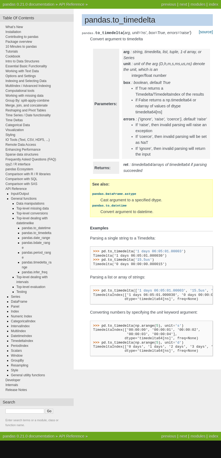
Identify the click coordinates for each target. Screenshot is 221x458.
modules (197, 4)
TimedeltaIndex (22, 341)
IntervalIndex (20, 326)
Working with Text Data (22, 71)
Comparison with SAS (21, 184)
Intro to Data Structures (22, 61)
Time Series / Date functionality (28, 115)
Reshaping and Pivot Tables (25, 110)
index (213, 4)
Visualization (14, 130)
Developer (12, 380)
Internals (11, 385)
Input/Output (20, 194)
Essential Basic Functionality (26, 66)
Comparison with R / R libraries (27, 174)
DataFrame (19, 302)
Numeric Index (21, 316)
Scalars (16, 351)
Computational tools (19, 91)
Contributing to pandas (21, 37)
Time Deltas (14, 120)
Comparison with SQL (21, 179)
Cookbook (12, 56)
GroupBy (17, 360)
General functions (24, 199)
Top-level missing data (32, 208)
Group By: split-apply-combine (27, 100)
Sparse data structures (21, 154)
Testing (21, 292)
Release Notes (16, 390)
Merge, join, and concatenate (26, 105)
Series (15, 297)
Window (17, 355)
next (183, 4)
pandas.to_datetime (36, 228)
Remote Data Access (20, 145)
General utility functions (28, 375)
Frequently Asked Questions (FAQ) (30, 159)
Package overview (18, 42)
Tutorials (11, 51)
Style (14, 370)
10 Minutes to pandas (21, 46)
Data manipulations (30, 203)
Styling (10, 135)
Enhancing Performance (23, 149)
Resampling (19, 365)
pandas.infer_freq (34, 272)
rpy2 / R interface (17, 164)
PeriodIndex (19, 346)
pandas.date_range (36, 238)
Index (15, 311)
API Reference (72, 4)
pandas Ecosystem (19, 169)
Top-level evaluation (30, 287)
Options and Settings (20, 76)
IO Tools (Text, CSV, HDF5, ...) (27, 140)
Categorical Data (17, 125)
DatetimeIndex (21, 336)
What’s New (14, 27)
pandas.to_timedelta (36, 233)
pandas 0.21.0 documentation (29, 4)
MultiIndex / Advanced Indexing (28, 86)
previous (168, 4)
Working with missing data (24, 96)
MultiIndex (18, 331)
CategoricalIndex (23, 321)
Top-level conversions (32, 213)
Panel (15, 306)
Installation (13, 32)
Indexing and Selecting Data (25, 81)
